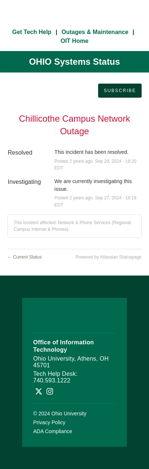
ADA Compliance (52, 431)
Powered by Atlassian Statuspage (109, 257)
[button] (119, 91)
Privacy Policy (49, 422)
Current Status (24, 257)
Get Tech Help (31, 32)
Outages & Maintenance (95, 32)
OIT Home (74, 41)
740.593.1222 (51, 380)
